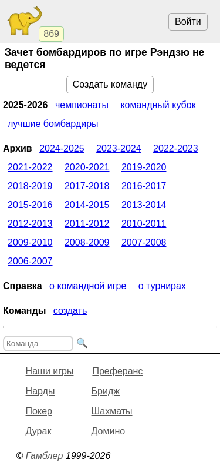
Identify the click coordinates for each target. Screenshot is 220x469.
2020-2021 (87, 167)
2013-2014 (144, 205)
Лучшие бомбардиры (53, 124)
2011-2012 (87, 224)
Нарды (40, 391)
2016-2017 (144, 186)
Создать (70, 311)
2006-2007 (30, 261)
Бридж (106, 391)
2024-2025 (61, 148)
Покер (39, 411)
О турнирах (162, 286)
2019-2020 (144, 167)
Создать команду (110, 84)
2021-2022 (30, 167)
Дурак (39, 431)
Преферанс (117, 371)
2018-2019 (30, 186)
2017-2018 (87, 186)
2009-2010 (30, 242)
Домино (109, 431)
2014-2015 (87, 205)
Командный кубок (157, 105)
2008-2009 (87, 242)
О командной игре (87, 286)
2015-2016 (30, 205)
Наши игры (50, 371)
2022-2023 (175, 148)
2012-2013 (30, 224)
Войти (188, 21)
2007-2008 (144, 242)
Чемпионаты (82, 105)
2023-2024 (118, 148)
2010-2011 (144, 224)
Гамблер (44, 456)
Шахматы (112, 411)
